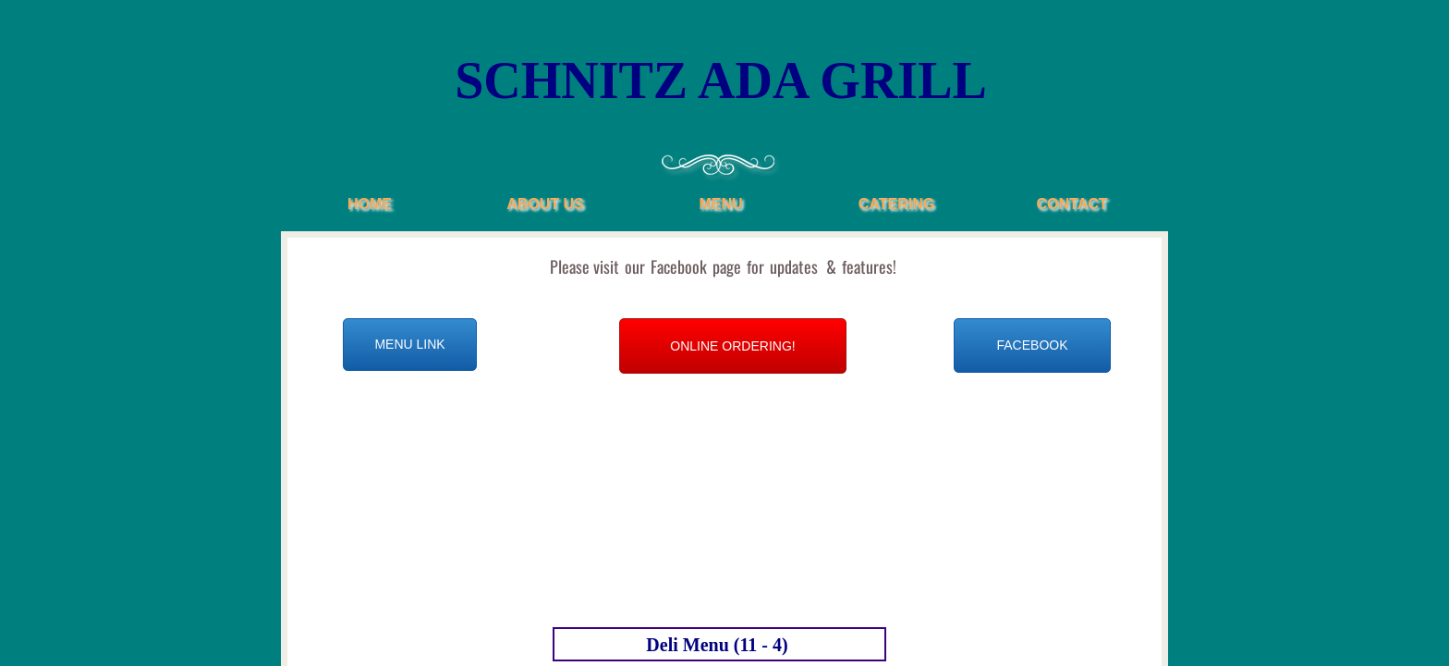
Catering (896, 204)
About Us (545, 204)
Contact (1071, 204)
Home (369, 204)
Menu (720, 204)
